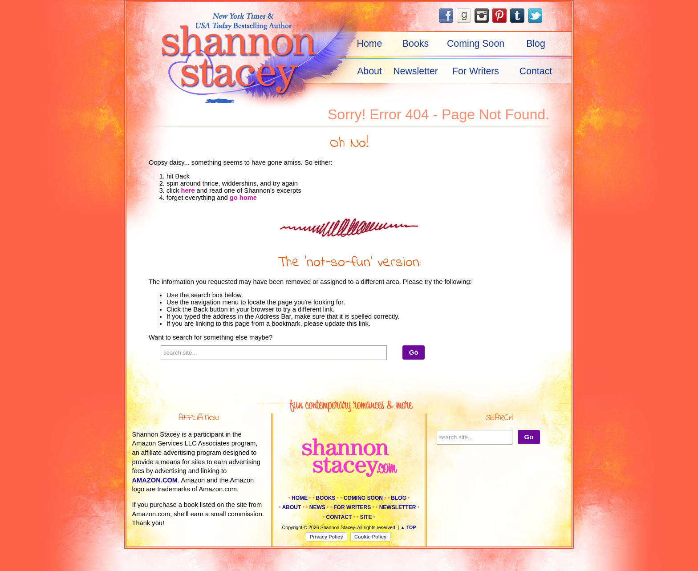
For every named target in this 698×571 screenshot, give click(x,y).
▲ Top (408, 527)
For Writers (475, 71)
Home (369, 43)
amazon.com (155, 480)
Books (415, 43)
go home (243, 197)
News (317, 507)
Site (366, 517)
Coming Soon (475, 43)
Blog (535, 43)
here (188, 190)
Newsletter (415, 71)
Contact (535, 71)
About (369, 71)
